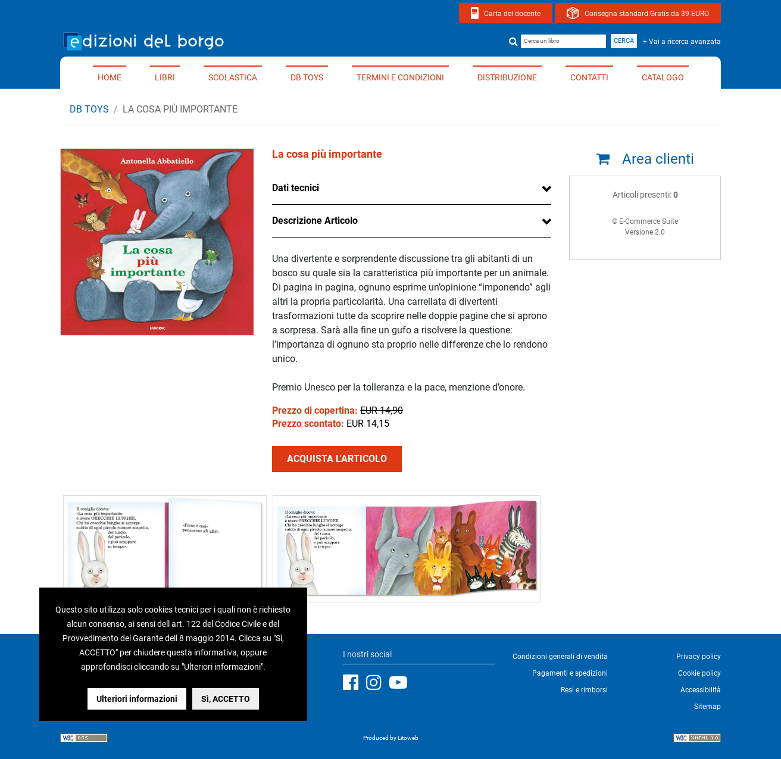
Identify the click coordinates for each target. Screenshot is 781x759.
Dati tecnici (295, 187)
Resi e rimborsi (584, 690)
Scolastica (232, 77)
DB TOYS (306, 77)
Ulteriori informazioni (136, 699)
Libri (165, 77)
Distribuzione (507, 77)
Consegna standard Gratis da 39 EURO (647, 14)
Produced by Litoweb (390, 738)
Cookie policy (699, 673)
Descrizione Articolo (315, 220)
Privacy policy (698, 656)
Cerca (624, 41)
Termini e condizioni (400, 77)
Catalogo (663, 77)
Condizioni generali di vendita (560, 656)
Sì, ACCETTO (225, 699)
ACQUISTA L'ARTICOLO (337, 458)
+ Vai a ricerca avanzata (682, 42)
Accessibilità (700, 690)
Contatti (589, 77)
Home (109, 77)
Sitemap (707, 706)
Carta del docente (512, 14)
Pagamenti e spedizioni (570, 673)
